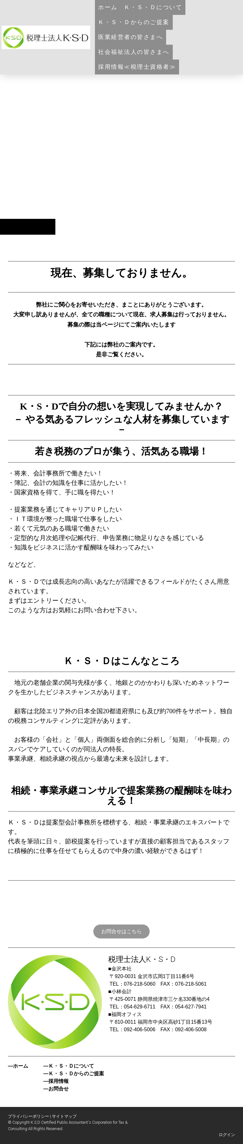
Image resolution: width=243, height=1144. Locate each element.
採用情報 (58, 1081)
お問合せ (58, 1089)
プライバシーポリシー (28, 1116)
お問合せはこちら (121, 931)
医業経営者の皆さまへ (130, 37)
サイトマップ (64, 1116)
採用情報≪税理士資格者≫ (137, 67)
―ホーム (18, 1066)
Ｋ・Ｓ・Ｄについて (153, 7)
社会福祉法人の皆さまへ (134, 52)
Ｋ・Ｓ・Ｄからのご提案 (134, 22)
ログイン (227, 1134)
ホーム (108, 7)
